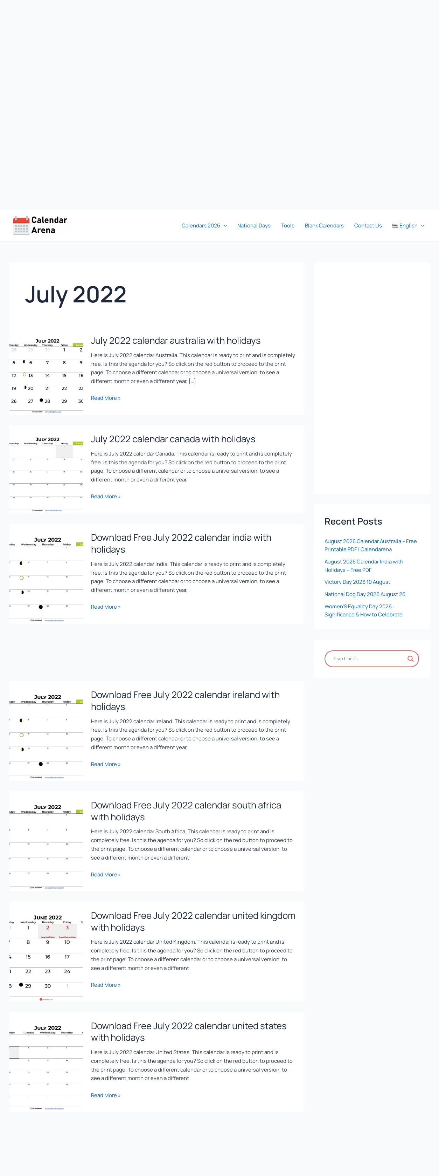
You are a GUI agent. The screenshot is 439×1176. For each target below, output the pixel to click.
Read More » (106, 397)
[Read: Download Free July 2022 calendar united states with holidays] (46, 1059)
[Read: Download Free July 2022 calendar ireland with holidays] (46, 729)
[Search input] (368, 656)
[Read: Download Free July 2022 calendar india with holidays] (46, 572)
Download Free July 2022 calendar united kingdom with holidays (193, 919)
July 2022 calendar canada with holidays (173, 438)
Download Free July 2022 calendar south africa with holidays (186, 809)
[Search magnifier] (411, 656)
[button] (223, 226)
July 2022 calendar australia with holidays (176, 340)
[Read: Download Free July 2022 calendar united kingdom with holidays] (46, 949)
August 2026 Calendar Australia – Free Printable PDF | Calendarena (371, 545)
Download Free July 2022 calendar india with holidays (181, 542)
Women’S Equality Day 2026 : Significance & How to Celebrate (364, 608)
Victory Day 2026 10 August (358, 580)
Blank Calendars (324, 225)
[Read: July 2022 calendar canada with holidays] (46, 468)
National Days (254, 225)
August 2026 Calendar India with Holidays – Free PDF (364, 564)
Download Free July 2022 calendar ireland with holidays (185, 699)
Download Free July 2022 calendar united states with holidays (189, 1029)
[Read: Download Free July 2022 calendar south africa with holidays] (46, 839)
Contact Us (368, 225)
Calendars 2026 (204, 226)
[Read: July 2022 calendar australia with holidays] (46, 370)
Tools (287, 225)
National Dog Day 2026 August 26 (365, 592)
